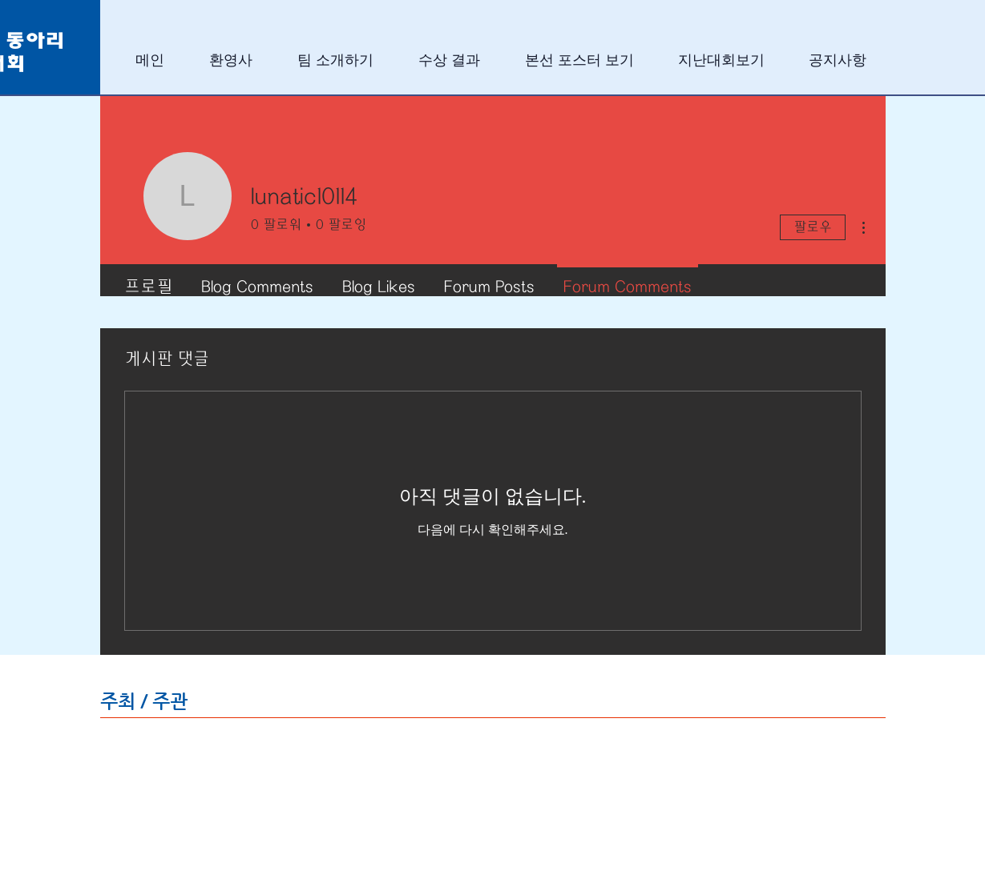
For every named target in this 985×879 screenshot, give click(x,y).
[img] (192, 754)
